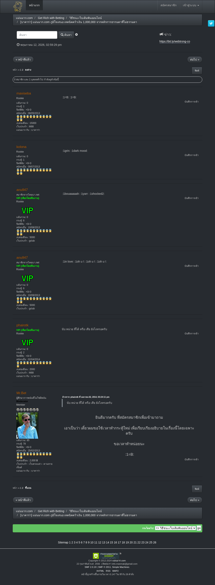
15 (111, 542)
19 (127, 542)
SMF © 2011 (104, 567)
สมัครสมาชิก (168, 5)
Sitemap (63, 542)
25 (150, 542)
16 (115, 542)
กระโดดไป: (148, 528)
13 (103, 542)
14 (107, 542)
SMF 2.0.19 (90, 567)
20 (131, 542)
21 (135, 542)
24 (146, 542)
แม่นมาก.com (119, 560)
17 (119, 542)
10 (92, 542)
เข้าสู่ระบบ (191, 5)
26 (154, 542)
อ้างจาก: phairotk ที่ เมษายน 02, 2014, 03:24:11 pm (86, 397)
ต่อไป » (194, 59)
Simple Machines (120, 567)
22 (139, 542)
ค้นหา (66, 35)
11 (95, 542)
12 (99, 542)
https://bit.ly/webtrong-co (175, 41)
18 (123, 542)
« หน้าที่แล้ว (23, 59)
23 (143, 542)
